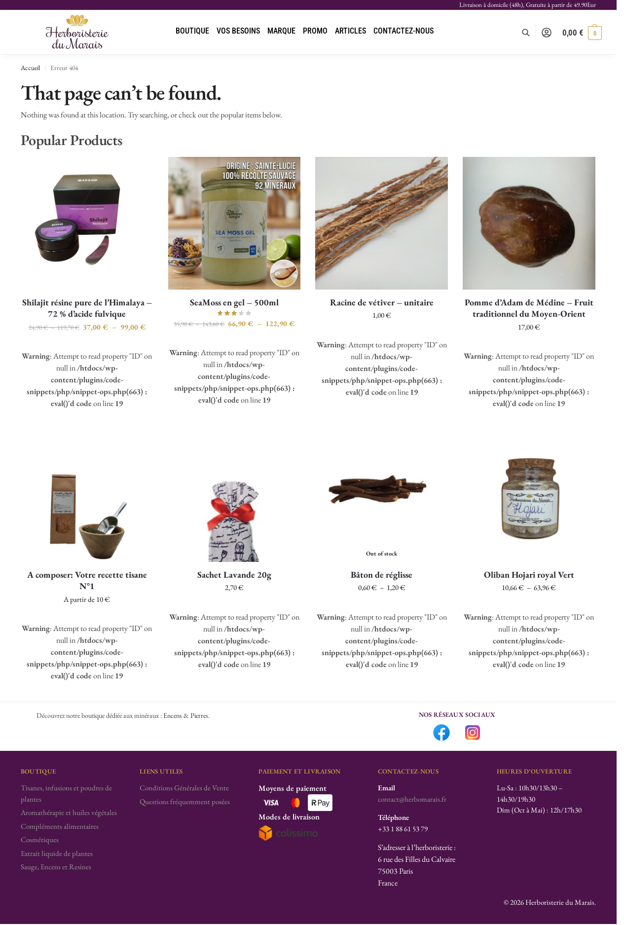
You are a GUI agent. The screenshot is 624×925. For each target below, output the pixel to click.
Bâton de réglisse (381, 574)
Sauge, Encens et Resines (56, 866)
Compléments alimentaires (60, 826)
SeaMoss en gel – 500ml (234, 302)
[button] (582, 32)
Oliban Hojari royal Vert (529, 574)
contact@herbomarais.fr (412, 799)
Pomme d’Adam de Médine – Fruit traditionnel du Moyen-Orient (529, 307)
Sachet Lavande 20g (234, 574)
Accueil (30, 67)
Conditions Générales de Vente (184, 787)
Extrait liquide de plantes (57, 853)
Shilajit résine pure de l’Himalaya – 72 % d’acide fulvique (87, 307)
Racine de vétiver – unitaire (382, 302)
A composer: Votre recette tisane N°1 (87, 580)
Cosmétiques (40, 839)
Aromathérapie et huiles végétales (69, 812)
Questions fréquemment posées (185, 801)
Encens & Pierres (185, 715)
